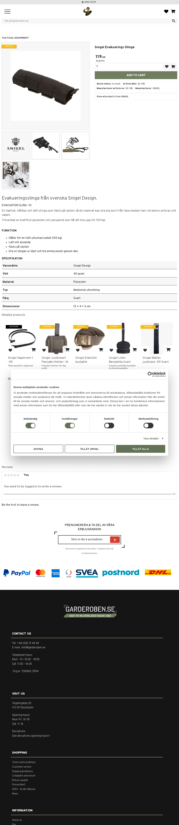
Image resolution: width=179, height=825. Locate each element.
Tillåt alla (140, 448)
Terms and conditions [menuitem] (24, 762)
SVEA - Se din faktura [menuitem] (23, 789)
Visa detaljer (151, 438)
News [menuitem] (15, 793)
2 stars (8, 475)
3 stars (11, 475)
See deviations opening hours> (31, 736)
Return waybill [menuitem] (20, 780)
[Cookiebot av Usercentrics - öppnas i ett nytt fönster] (150, 374)
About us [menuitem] (17, 820)
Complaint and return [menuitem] (23, 776)
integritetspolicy (89, 553)
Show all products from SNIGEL (112, 96)
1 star (5, 475)
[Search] (173, 21)
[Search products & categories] (87, 21)
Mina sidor (90, 2)
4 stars (14, 475)
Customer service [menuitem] (21, 767)
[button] (7, 12)
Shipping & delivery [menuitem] (22, 771)
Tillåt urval (89, 448)
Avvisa (38, 448)
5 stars (17, 475)
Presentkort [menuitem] (18, 784)
